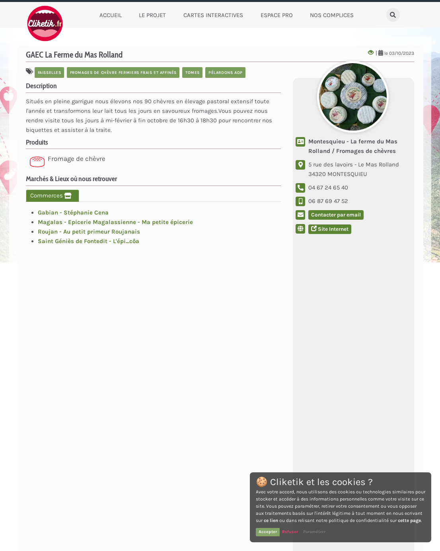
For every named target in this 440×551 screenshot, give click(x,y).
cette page (409, 520)
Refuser (290, 531)
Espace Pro (277, 15)
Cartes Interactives (213, 15)
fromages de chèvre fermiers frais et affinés (123, 72)
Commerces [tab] (52, 195)
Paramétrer (314, 531)
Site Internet (329, 229)
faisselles (49, 72)
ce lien (271, 520)
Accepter (268, 531)
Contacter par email (336, 215)
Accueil (110, 15)
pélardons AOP (225, 72)
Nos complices (332, 15)
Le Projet (152, 15)
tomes (192, 72)
